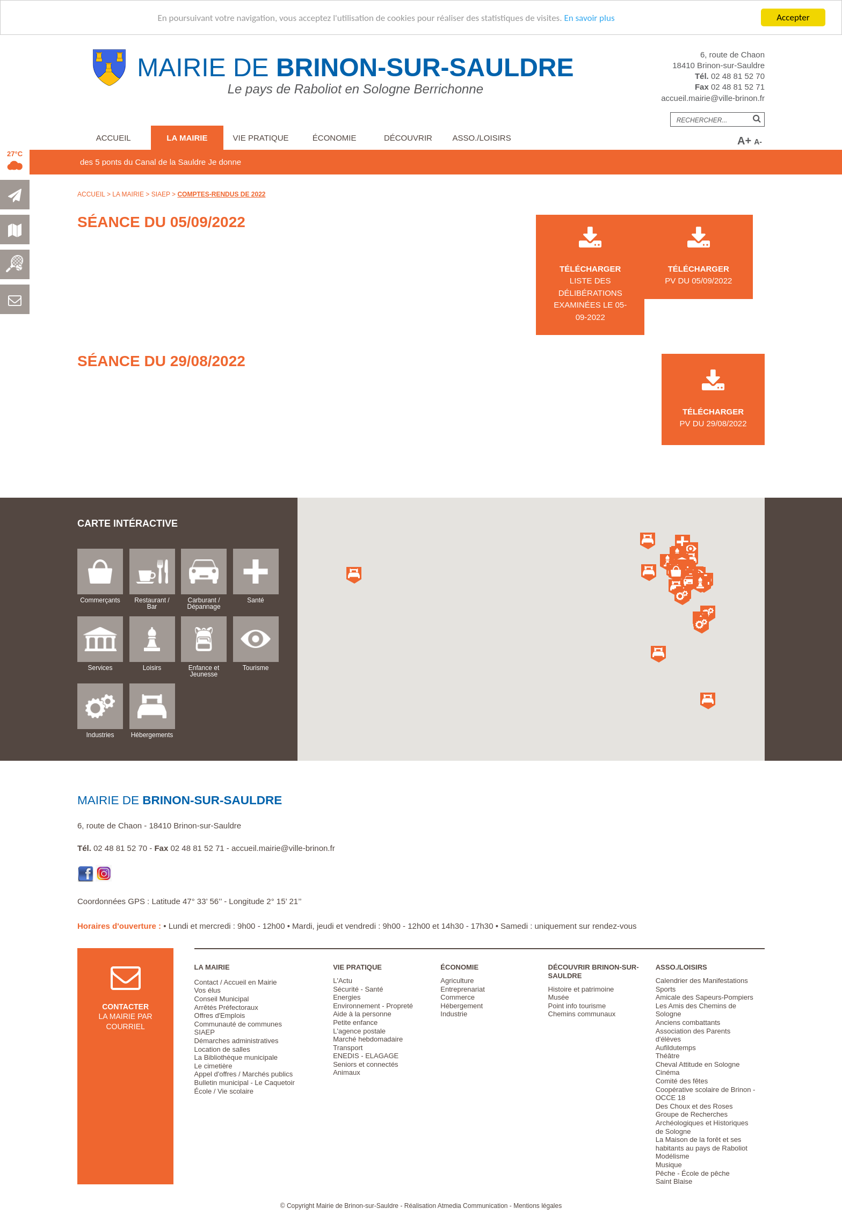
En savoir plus (589, 18)
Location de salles (222, 1049)
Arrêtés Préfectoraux (226, 1007)
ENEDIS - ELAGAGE (365, 1056)
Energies (346, 997)
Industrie (453, 1014)
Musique (669, 1165)
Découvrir (408, 137)
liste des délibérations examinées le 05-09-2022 (590, 281)
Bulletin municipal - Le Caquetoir (244, 1083)
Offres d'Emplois (219, 1015)
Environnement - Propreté (373, 1006)
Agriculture (457, 981)
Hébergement (461, 1006)
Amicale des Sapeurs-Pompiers (704, 997)
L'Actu (342, 981)
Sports (666, 989)
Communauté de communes (238, 1024)
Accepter (792, 17)
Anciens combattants (688, 1022)
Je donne (251, 161)
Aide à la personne (362, 1014)
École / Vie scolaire (223, 1091)
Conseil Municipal (221, 999)
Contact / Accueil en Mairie (235, 982)
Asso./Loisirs (481, 137)
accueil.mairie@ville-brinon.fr (713, 98)
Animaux (346, 1072)
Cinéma (668, 1072)
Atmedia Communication (473, 1206)
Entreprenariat (462, 989)
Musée (558, 997)
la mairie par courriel (126, 1006)
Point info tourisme (577, 1006)
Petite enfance (355, 1022)
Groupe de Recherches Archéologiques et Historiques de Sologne (702, 1122)
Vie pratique (261, 137)
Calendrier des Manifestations (702, 981)
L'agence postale (359, 1031)
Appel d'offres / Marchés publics (243, 1074)
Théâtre (668, 1056)
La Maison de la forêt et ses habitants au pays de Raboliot (701, 1143)
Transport (347, 1048)
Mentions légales (537, 1206)
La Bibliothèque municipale (236, 1057)
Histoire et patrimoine (581, 989)
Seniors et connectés (365, 1064)
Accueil (113, 137)
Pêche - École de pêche (693, 1173)
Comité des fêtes (682, 1081)
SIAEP (160, 194)
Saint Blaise (674, 1181)
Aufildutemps (676, 1048)
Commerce (457, 997)
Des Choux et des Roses (694, 1106)
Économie (335, 137)
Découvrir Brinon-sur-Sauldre (593, 971)
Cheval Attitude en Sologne (698, 1064)
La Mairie (186, 137)
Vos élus (207, 990)
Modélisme (672, 1156)
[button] (676, 573)
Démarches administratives (236, 1041)
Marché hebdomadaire (368, 1039)
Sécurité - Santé (358, 989)
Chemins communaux (582, 1014)
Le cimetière (213, 1066)
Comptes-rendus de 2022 (221, 194)
